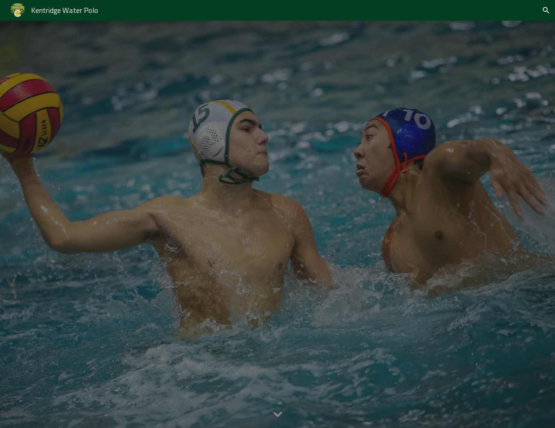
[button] (546, 10)
